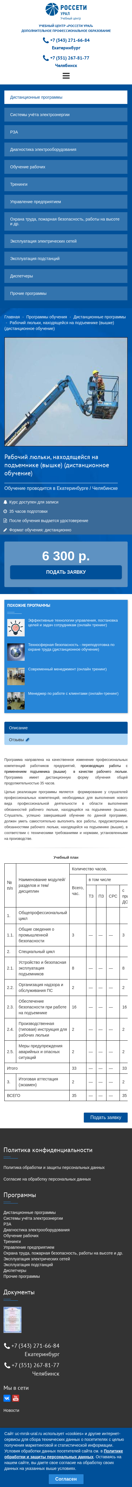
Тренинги (19, 184)
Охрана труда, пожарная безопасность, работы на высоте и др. (65, 221)
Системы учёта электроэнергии (40, 114)
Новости (11, 1410)
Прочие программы (28, 293)
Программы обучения (46, 317)
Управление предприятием (35, 201)
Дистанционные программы (36, 97)
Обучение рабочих (27, 167)
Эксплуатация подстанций (34, 258)
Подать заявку (105, 1117)
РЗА (14, 132)
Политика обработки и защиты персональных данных (54, 1167)
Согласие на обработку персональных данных (47, 1179)
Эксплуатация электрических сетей (43, 241)
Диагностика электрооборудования (43, 149)
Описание (18, 728)
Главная (12, 317)
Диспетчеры (21, 276)
